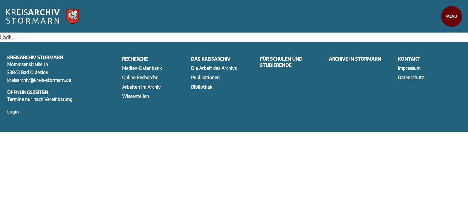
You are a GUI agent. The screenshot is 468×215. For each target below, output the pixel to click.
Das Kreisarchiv (210, 59)
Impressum (409, 68)
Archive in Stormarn (355, 59)
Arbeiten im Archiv (141, 87)
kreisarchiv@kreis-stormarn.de (39, 80)
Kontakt (409, 59)
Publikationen (205, 77)
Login (13, 111)
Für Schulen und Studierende (281, 62)
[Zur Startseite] (42, 16)
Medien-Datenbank (142, 68)
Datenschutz (411, 77)
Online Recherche (140, 77)
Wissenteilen (135, 96)
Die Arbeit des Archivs (214, 68)
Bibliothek (201, 87)
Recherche (135, 59)
